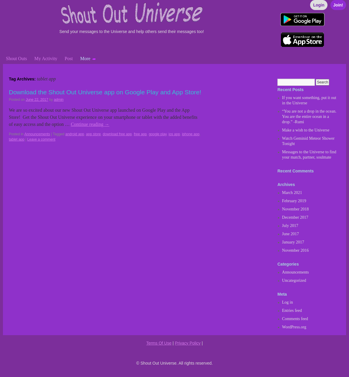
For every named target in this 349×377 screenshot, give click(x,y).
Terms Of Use (159, 343)
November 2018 (295, 209)
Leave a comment (41, 139)
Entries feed (292, 310)
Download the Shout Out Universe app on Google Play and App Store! (105, 92)
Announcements (37, 134)
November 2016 (295, 250)
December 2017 (295, 217)
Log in (287, 302)
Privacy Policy (187, 343)
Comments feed (295, 319)
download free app (117, 134)
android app (74, 134)
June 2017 (290, 234)
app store (93, 134)
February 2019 (294, 201)
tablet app (16, 139)
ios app (174, 134)
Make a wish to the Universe (306, 130)
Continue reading (90, 124)
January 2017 (293, 242)
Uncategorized (294, 280)
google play (158, 134)
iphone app (190, 134)
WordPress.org (294, 327)
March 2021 (292, 192)
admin (59, 100)
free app (140, 134)
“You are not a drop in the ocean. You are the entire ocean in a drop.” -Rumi (309, 116)
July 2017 (290, 225)
